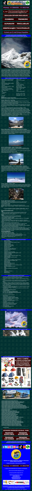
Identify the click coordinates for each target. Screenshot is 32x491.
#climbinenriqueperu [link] (22, 487)
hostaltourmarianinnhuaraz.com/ (16, 477)
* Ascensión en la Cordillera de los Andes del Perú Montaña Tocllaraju (11, 425)
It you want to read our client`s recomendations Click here (16, 35)
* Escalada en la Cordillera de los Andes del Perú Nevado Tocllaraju (11, 424)
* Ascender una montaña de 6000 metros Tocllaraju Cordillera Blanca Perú (12, 421)
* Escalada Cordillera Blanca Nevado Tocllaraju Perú (9, 410)
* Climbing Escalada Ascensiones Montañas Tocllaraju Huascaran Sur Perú (12, 402)
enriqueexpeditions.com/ (16, 476)
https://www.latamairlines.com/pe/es (10, 289)
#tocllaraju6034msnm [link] (15, 487)
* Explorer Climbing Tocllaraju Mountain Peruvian (8, 413)
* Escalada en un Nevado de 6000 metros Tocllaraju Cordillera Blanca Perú (12, 422)
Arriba (8, 427)
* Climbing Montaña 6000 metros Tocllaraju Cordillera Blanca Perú (11, 423)
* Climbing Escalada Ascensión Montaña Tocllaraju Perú (9, 400)
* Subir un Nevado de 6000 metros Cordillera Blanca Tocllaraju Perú (11, 420)
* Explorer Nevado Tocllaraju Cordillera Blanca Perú (8, 415)
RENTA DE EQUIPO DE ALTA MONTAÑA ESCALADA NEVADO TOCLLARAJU (16, 356)
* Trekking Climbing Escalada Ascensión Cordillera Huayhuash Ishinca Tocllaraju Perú (14, 406)
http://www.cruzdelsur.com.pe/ (13, 291)
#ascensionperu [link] (9, 487)
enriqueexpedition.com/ (16, 475)
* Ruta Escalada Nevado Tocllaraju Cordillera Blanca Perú (9, 416)
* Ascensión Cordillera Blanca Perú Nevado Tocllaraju (9, 419)
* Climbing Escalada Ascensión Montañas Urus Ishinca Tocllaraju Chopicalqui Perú (13, 405)
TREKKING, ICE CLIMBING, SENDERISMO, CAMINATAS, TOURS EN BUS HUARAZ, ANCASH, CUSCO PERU (16, 461)
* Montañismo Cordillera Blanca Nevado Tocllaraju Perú (9, 414)
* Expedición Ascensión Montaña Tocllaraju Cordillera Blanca (10, 412)
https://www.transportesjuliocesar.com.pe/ (15, 292)
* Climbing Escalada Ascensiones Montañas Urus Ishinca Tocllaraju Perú (12, 404)
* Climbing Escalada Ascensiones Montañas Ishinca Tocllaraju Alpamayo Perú (12, 401)
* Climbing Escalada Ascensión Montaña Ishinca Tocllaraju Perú (10, 403)
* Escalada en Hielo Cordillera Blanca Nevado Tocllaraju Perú (10, 411)
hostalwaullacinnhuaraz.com (16, 478)
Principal (4, 427)
